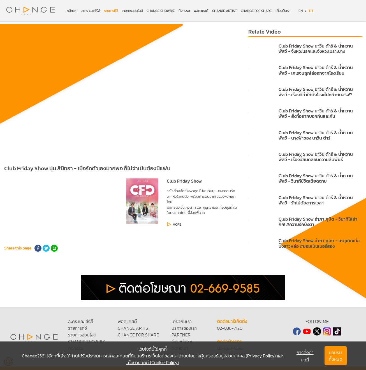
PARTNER (181, 334)
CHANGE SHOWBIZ (161, 10)
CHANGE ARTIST (224, 10)
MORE (177, 224)
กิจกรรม (184, 10)
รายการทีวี (111, 10)
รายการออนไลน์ (132, 10)
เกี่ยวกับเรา (282, 10)
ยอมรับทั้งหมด (335, 355)
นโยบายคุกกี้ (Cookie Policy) (152, 362)
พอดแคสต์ (201, 10)
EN (300, 10)
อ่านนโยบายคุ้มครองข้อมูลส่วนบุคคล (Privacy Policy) (227, 355)
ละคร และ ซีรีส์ (90, 10)
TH (311, 10)
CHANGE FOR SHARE (256, 10)
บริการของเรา (184, 328)
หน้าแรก (72, 10)
